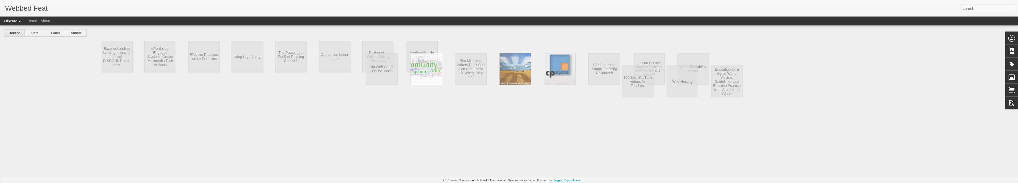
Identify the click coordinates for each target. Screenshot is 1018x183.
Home (32, 21)
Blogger (557, 180)
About (45, 21)
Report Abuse (572, 180)
